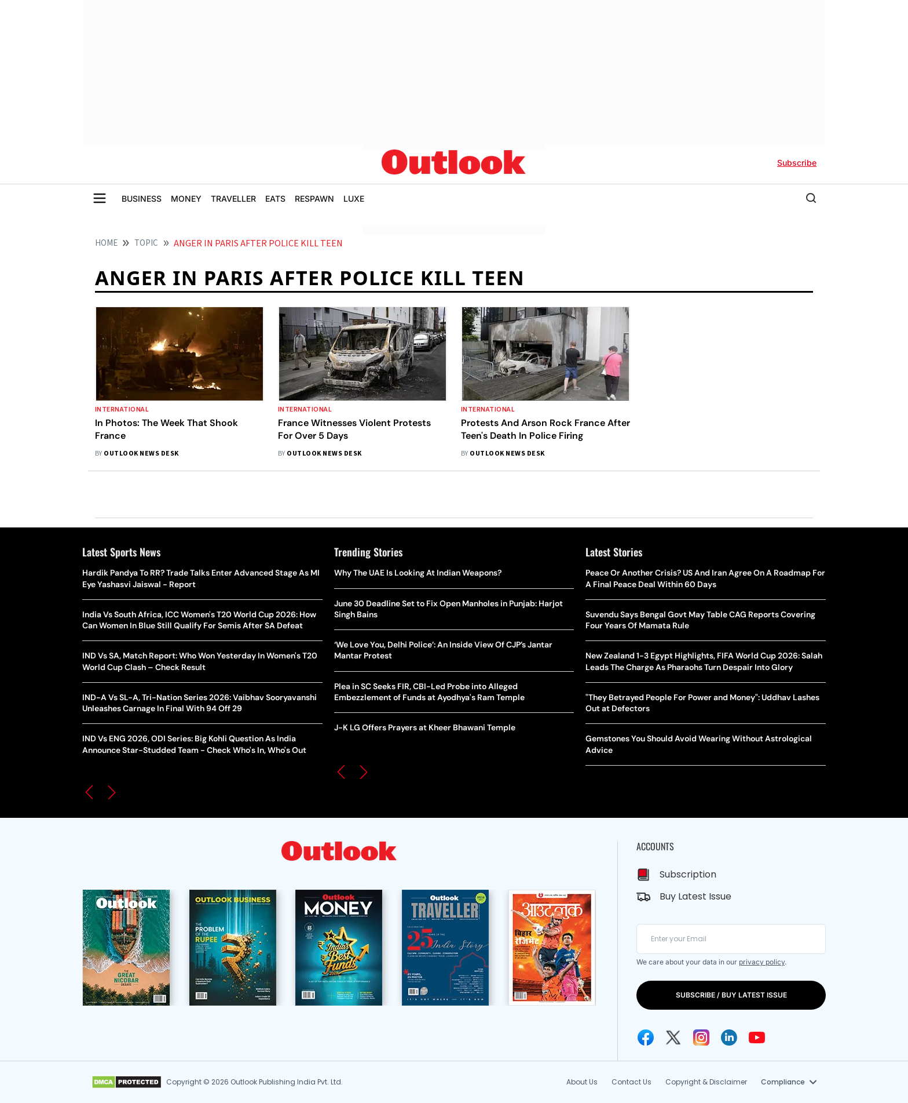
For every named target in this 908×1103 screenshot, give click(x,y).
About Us (582, 1082)
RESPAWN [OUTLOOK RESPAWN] (314, 198)
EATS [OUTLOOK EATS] (275, 198)
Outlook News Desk (141, 453)
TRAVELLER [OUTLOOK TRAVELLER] (233, 198)
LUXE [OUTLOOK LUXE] (353, 198)
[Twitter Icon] (673, 1037)
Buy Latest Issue (695, 896)
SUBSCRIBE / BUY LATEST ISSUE (731, 995)
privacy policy (762, 962)
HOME (106, 243)
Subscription (688, 874)
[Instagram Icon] (701, 1037)
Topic (146, 243)
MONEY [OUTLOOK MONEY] (186, 198)
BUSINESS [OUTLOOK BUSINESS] (142, 198)
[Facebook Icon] (645, 1037)
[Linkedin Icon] (729, 1037)
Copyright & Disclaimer (706, 1082)
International (122, 409)
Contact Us (631, 1082)
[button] (89, 792)
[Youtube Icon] (757, 1037)
